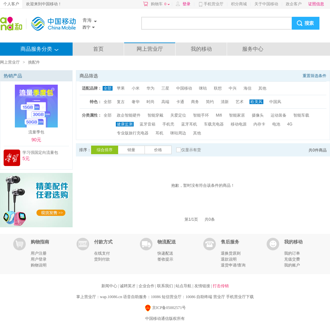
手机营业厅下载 (240, 296)
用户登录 (39, 259)
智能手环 (201, 115)
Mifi (219, 115)
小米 (136, 88)
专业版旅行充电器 (132, 133)
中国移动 (184, 88)
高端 (165, 101)
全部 (108, 88)
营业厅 (219, 296)
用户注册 (39, 253)
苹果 (121, 88)
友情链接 (202, 286)
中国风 (275, 101)
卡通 (180, 101)
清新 (225, 101)
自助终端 (204, 296)
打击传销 (221, 286)
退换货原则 (231, 253)
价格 (158, 150)
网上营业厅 (150, 49)
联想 (218, 88)
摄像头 (258, 115)
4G (289, 124)
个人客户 (11, 4)
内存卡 (259, 124)
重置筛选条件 (314, 75)
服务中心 (252, 49)
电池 (276, 124)
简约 (210, 101)
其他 (262, 88)
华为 (150, 88)
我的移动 (201, 49)
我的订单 (292, 253)
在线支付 (102, 253)
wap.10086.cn (111, 296)
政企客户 (294, 4)
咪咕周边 (178, 133)
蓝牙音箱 (147, 124)
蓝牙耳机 (189, 124)
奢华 (136, 101)
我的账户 (292, 265)
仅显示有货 (191, 150)
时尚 (150, 101)
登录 (186, 4)
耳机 (159, 133)
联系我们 (165, 286)
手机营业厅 (213, 4)
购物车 (160, 4)
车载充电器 (214, 124)
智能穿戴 (155, 115)
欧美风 (256, 101)
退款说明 (229, 259)
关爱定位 (178, 115)
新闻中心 (109, 286)
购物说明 (39, 265)
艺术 (240, 101)
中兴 (233, 88)
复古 (121, 101)
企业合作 (147, 286)
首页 (98, 49)
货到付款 (102, 259)
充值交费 (292, 259)
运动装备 (278, 115)
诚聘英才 (128, 286)
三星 (165, 88)
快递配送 (165, 253)
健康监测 (125, 124)
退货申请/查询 (233, 265)
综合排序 (105, 150)
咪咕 (203, 88)
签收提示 (165, 259)
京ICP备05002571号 (165, 308)
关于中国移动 (266, 4)
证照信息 (316, 4)
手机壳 (168, 124)
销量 (131, 150)
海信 (247, 88)
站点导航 (184, 286)
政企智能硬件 (129, 115)
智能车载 (301, 115)
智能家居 (237, 115)
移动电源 (239, 124)
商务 (195, 101)
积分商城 (239, 4)
